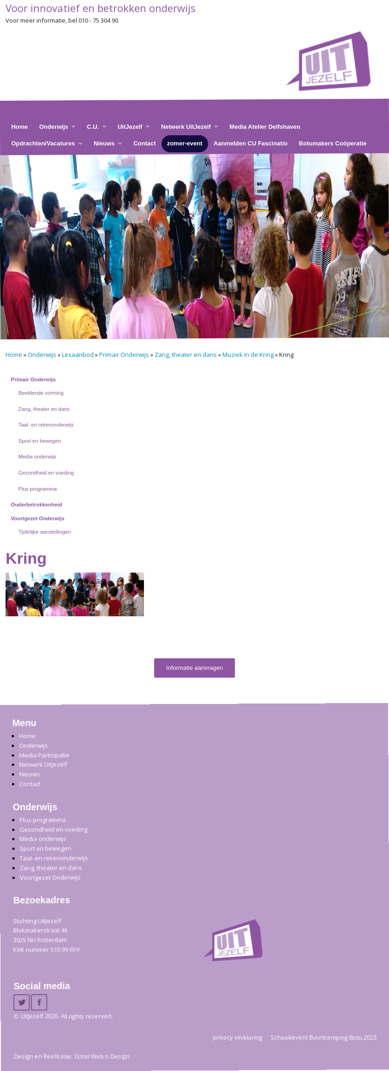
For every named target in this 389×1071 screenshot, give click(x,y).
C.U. (93, 126)
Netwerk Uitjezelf (43, 764)
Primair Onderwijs (124, 354)
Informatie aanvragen (194, 667)
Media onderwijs (37, 456)
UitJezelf (130, 126)
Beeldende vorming (41, 393)
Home (19, 126)
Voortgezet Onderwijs (38, 518)
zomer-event (185, 143)
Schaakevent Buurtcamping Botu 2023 (324, 1037)
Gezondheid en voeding (46, 472)
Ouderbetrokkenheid (36, 504)
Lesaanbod (78, 354)
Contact (144, 143)
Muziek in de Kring (248, 354)
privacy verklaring (238, 1037)
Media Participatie (44, 754)
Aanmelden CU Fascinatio (250, 143)
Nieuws (104, 143)
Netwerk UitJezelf (186, 126)
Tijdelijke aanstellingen (44, 532)
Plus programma (37, 489)
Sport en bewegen (39, 441)
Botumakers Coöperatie (333, 143)
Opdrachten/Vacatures (43, 143)
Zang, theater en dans (186, 354)
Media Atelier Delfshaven (264, 126)
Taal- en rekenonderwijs (46, 424)
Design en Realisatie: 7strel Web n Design (72, 1056)
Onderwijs (53, 126)
